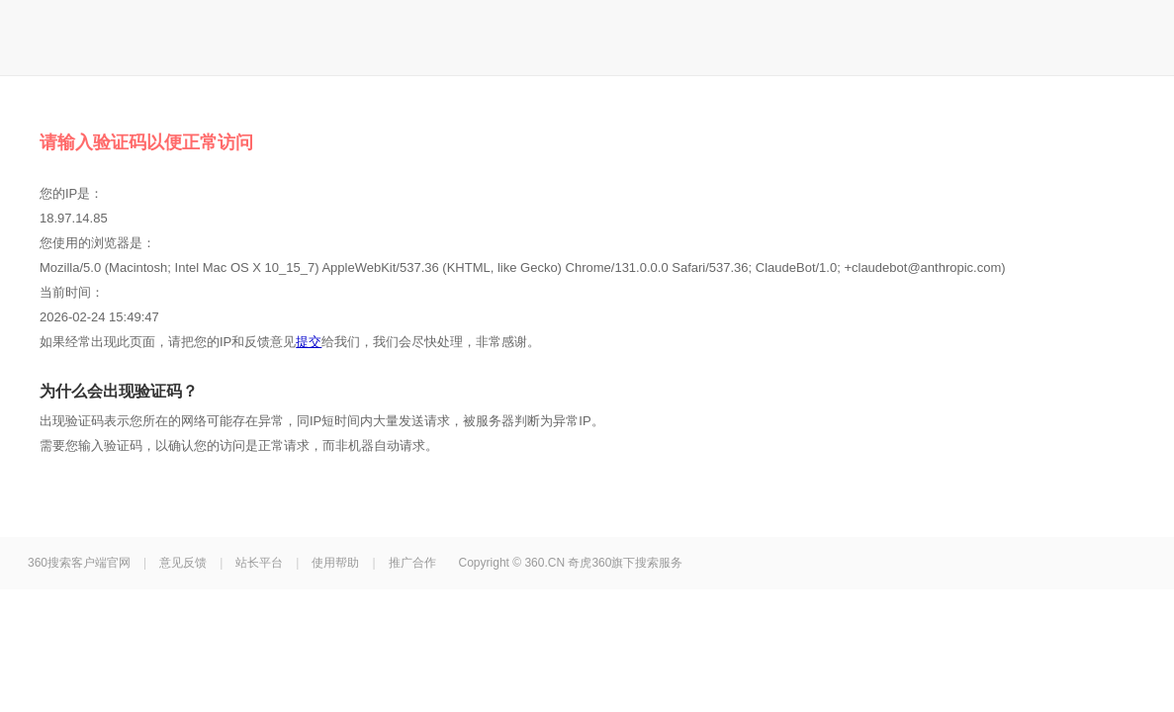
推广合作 (412, 563)
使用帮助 (335, 563)
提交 (308, 341)
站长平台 (259, 563)
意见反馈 (183, 563)
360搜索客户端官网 (79, 563)
